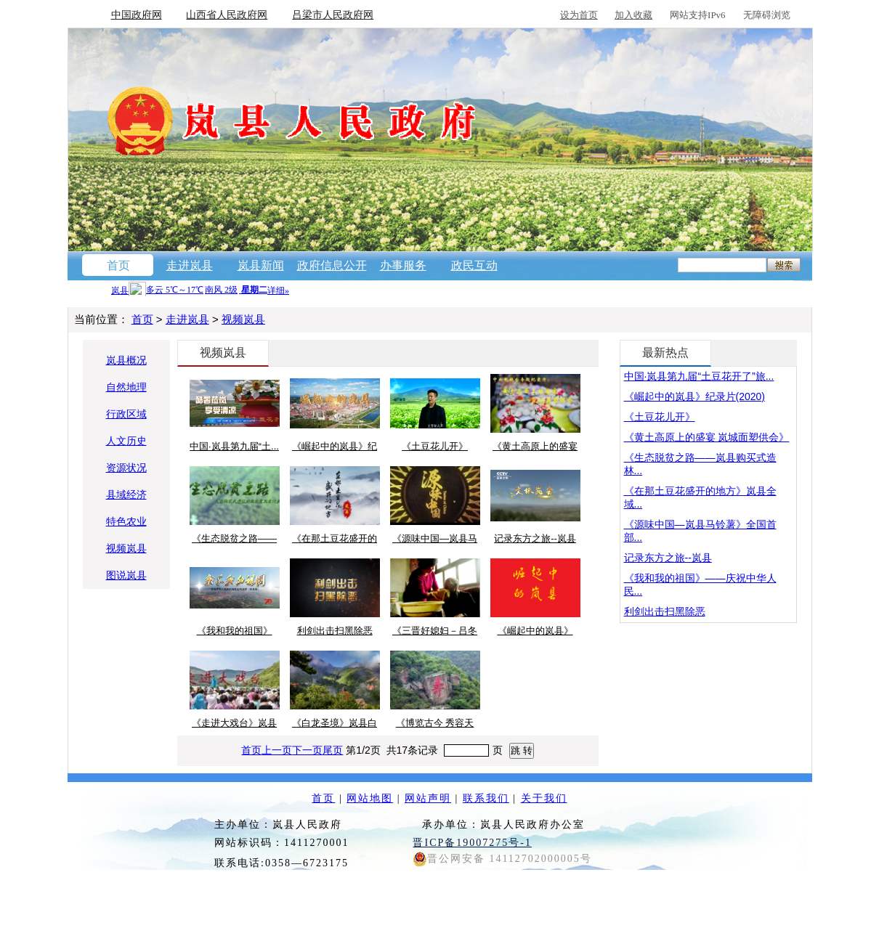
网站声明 (428, 798)
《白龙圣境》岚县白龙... (334, 723)
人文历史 (126, 441)
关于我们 (544, 798)
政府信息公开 (332, 265)
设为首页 (579, 14)
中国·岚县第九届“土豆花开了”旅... (699, 376)
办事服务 (403, 265)
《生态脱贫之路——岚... (234, 539)
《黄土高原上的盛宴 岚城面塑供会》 (707, 437)
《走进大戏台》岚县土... (234, 723)
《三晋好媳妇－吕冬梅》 (434, 631)
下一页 (307, 750)
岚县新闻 (261, 265)
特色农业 (126, 521)
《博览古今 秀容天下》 (435, 723)
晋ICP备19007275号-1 (472, 842)
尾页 (333, 750)
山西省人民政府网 (226, 14)
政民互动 (474, 265)
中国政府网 (136, 14)
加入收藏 (633, 14)
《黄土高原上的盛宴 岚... (535, 447)
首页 (118, 265)
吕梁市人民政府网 (332, 14)
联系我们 (486, 798)
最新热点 (665, 352)
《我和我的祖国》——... (234, 631)
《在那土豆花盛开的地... (334, 539)
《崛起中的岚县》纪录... (334, 447)
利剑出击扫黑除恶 (335, 630)
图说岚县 (126, 575)
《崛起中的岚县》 (535, 630)
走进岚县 (189, 265)
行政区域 (126, 414)
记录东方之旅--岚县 (535, 538)
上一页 (277, 750)
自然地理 (126, 387)
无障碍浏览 (766, 14)
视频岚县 (243, 319)
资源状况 (126, 467)
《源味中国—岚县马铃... (434, 539)
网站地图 (370, 798)
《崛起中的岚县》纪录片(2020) (694, 396)
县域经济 (126, 494)
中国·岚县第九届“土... (234, 446)
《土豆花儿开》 (435, 446)
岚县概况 (126, 360)
